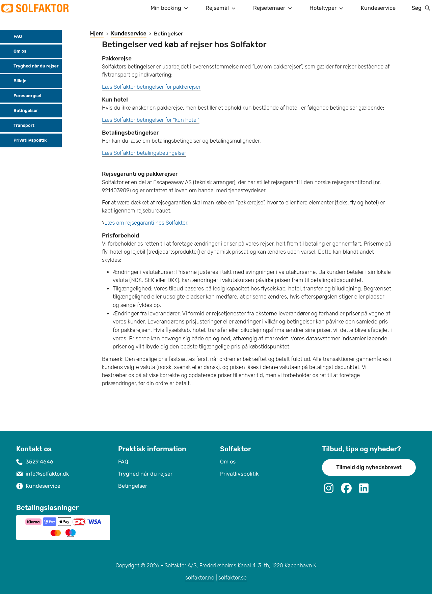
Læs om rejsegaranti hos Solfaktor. (147, 223)
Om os (14, 51)
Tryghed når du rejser (31, 66)
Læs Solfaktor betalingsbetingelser (144, 153)
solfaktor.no (199, 577)
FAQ (12, 36)
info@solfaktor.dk (47, 474)
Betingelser (20, 110)
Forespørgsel (22, 95)
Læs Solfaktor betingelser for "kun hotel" (150, 120)
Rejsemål (221, 8)
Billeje (14, 81)
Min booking (170, 8)
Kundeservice (378, 8)
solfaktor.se (232, 577)
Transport (18, 125)
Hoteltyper (327, 8)
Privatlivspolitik (25, 140)
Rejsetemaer (273, 8)
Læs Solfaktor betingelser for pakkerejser (151, 87)
